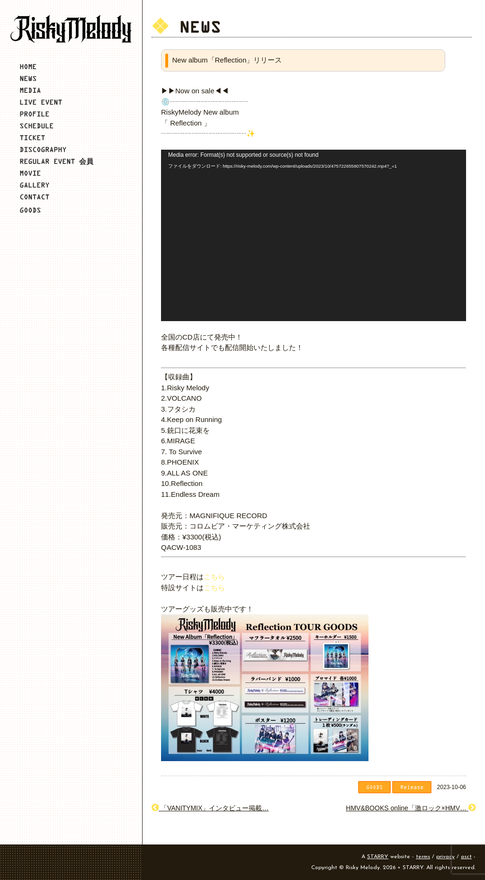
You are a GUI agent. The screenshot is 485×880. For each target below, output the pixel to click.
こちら (214, 577)
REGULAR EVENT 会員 (56, 161)
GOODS (30, 210)
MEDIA (30, 90)
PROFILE (34, 114)
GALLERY (34, 185)
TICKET (32, 138)
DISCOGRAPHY (42, 149)
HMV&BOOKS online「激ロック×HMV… (411, 808)
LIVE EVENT (40, 102)
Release (411, 787)
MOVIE (30, 173)
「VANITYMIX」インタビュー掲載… (210, 808)
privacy (445, 857)
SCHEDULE (36, 126)
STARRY (377, 857)
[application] (313, 235)
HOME (27, 67)
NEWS (27, 78)
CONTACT (34, 197)
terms (423, 857)
